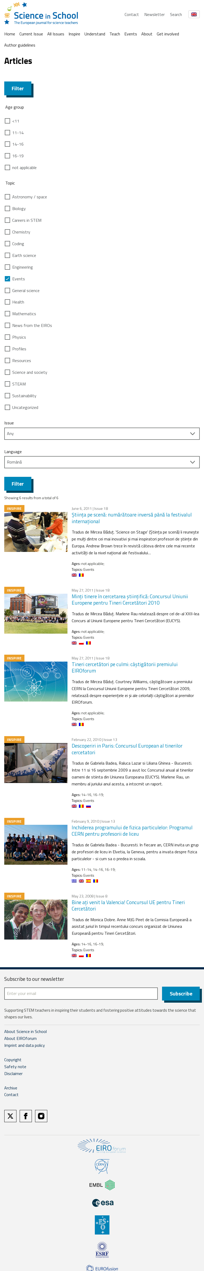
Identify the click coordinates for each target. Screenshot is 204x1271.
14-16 (18, 144)
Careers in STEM (26, 220)
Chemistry (21, 232)
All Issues (55, 34)
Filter (18, 88)
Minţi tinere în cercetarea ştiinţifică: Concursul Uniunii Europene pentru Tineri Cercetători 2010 (130, 599)
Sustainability (24, 395)
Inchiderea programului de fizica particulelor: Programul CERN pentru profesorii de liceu (132, 830)
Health (18, 302)
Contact (132, 14)
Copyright (13, 1059)
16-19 (18, 156)
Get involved (168, 34)
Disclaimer (13, 1073)
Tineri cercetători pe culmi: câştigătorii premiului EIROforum (125, 667)
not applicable (24, 167)
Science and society (29, 372)
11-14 (18, 132)
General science (26, 290)
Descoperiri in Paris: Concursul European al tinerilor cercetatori (127, 749)
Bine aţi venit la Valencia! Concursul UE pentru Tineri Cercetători (128, 905)
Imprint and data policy (24, 1045)
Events (130, 34)
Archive (10, 1088)
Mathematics (24, 313)
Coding (18, 243)
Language (13, 451)
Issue (9, 423)
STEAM (19, 384)
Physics (19, 337)
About (146, 34)
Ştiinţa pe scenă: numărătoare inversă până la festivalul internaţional (132, 518)
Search (176, 14)
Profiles (19, 349)
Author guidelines (19, 45)
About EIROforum (20, 1038)
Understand (94, 34)
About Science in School (25, 1031)
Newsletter (154, 14)
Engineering (22, 267)
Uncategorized (25, 407)
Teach (114, 34)
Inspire (74, 34)
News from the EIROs (32, 325)
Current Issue (31, 34)
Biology (19, 208)
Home (9, 34)
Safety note (15, 1066)
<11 (15, 121)
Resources (21, 360)
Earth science (24, 255)
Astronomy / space (29, 197)
